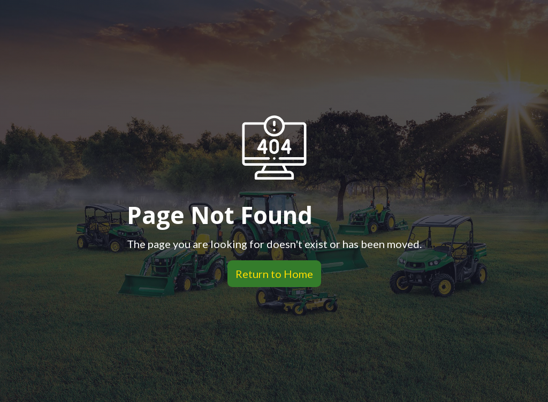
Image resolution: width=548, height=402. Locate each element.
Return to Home (270, 273)
